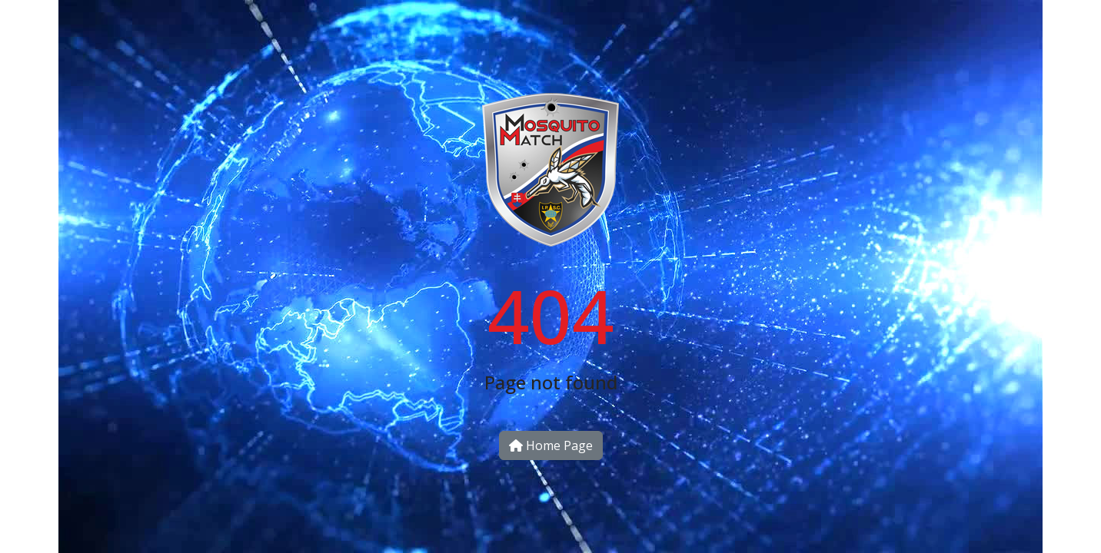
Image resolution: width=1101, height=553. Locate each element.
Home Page (551, 445)
